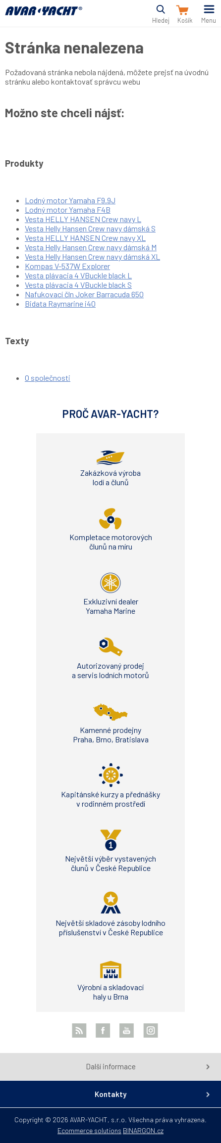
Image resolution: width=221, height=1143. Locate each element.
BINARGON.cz (143, 1130)
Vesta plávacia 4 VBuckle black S (78, 284)
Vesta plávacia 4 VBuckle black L (78, 275)
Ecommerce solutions (89, 1130)
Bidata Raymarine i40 (60, 303)
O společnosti (47, 377)
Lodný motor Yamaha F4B (67, 209)
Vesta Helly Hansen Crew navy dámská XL (92, 256)
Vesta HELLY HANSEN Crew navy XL (85, 237)
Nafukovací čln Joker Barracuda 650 (84, 294)
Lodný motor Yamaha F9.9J (70, 200)
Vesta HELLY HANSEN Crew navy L (83, 219)
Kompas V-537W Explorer (67, 266)
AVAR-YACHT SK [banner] (43, 16)
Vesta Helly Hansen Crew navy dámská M (91, 247)
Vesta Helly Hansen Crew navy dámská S (90, 228)
